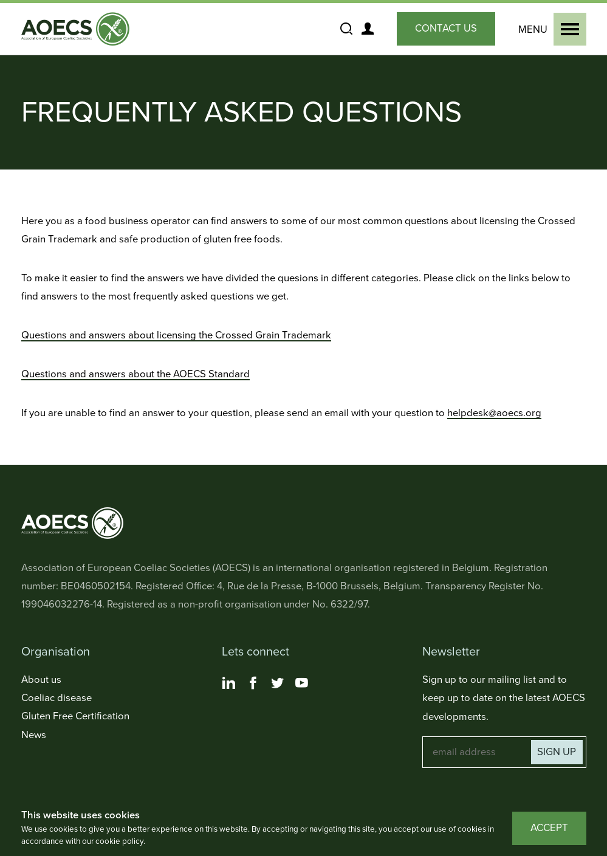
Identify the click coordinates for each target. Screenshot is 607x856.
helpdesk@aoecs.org (494, 413)
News (33, 735)
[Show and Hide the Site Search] (346, 29)
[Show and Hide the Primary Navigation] (549, 29)
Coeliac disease (56, 698)
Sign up (556, 752)
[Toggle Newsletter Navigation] (504, 652)
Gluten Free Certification (75, 716)
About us (41, 680)
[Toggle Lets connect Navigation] (304, 652)
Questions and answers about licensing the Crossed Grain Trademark (176, 335)
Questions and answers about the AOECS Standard (135, 374)
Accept (549, 828)
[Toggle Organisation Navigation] (103, 652)
